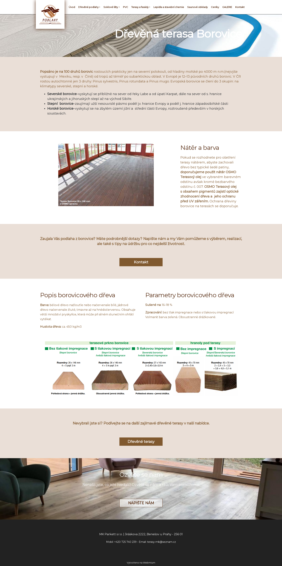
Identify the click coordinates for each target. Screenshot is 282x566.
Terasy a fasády (140, 7)
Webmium (149, 562)
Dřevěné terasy (141, 441)
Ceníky (215, 7)
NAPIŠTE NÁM (141, 503)
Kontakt (240, 7)
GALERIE (227, 7)
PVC (125, 7)
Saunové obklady (197, 7)
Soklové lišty (110, 7)
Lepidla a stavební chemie (168, 7)
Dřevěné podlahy (88, 7)
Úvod (72, 7)
